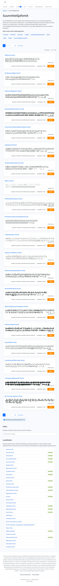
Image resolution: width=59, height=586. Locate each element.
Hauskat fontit (10, 452)
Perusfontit (9, 474)
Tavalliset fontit (10, 471)
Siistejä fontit (9, 465)
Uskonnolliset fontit (11, 537)
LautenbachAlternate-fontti (15, 360)
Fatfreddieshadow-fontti (13, 199)
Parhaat (13, 34)
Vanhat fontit (9, 500)
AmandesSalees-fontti (13, 288)
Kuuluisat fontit (10, 462)
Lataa (50, 66)
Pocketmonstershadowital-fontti (16, 217)
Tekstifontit (9, 515)
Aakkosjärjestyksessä (38, 34)
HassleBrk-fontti (11, 342)
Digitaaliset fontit (11, 509)
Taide (10, 38)
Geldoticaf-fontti (11, 145)
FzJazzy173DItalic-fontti (13, 253)
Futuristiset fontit (11, 503)
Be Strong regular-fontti (13, 396)
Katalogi (12, 6)
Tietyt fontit (9, 528)
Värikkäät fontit (10, 547)
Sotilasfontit (9, 456)
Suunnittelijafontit (11, 459)
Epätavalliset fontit (11, 468)
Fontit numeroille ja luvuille (14, 522)
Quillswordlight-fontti (12, 73)
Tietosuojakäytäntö (25, 574)
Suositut (31, 6)
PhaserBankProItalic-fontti (14, 109)
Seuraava (20, 45)
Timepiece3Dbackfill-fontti (14, 378)
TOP (25, 6)
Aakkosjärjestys (39, 6)
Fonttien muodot (11, 534)
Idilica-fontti (9, 181)
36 (15, 45)
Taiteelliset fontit (10, 506)
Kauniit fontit (9, 449)
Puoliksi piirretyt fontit (12, 487)
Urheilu (8, 496)
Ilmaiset (5, 6)
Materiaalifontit (10, 531)
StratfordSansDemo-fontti (14, 163)
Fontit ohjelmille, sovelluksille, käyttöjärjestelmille (20, 525)
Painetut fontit (10, 478)
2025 (48, 34)
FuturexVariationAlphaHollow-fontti (18, 127)
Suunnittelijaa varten (20, 38)
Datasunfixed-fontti (12, 324)
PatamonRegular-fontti (13, 91)
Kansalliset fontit (11, 544)
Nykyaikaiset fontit (11, 493)
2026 (4, 38)
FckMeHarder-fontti (12, 235)
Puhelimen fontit (11, 518)
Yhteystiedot (35, 574)
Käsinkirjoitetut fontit (12, 490)
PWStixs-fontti (10, 55)
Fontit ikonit (9, 512)
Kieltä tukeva (48, 6)
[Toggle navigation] (5, 2)
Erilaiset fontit (10, 484)
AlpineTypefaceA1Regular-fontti (16, 306)
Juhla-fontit (9, 481)
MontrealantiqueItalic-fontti (15, 270)
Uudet (19, 6)
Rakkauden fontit (11, 540)
